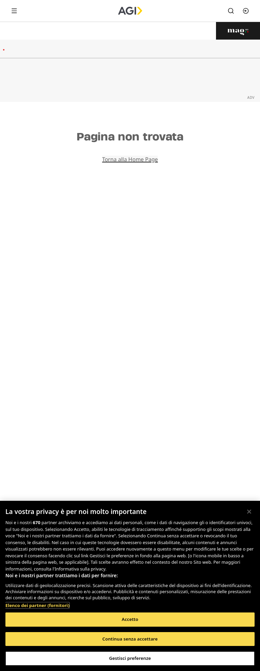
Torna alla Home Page (130, 159)
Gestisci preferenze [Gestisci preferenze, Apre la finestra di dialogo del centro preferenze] (130, 658)
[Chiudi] (249, 511)
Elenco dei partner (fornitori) (37, 605)
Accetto (130, 619)
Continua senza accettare (129, 639)
